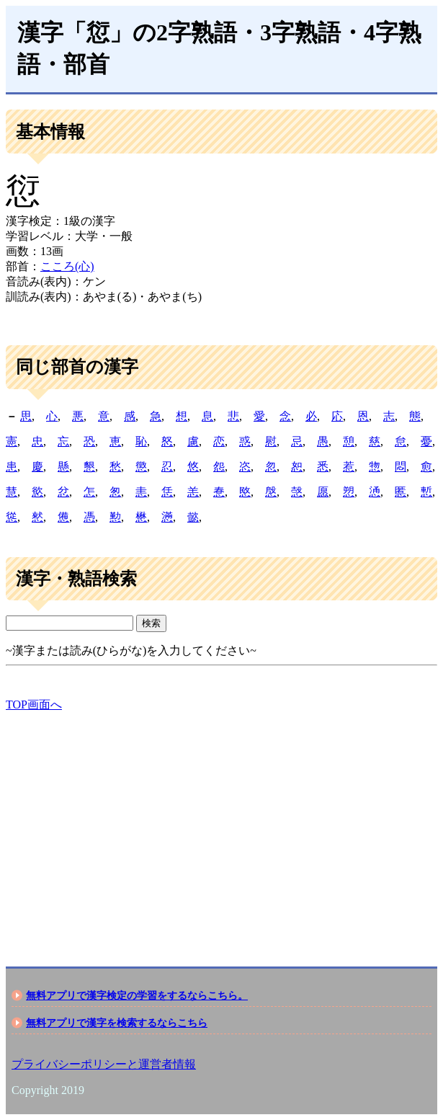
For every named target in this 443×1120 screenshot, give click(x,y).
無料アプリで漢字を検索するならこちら (116, 1022)
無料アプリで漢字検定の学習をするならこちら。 (137, 995)
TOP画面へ (34, 704)
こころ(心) (67, 266)
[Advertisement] (221, 827)
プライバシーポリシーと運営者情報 (104, 1064)
